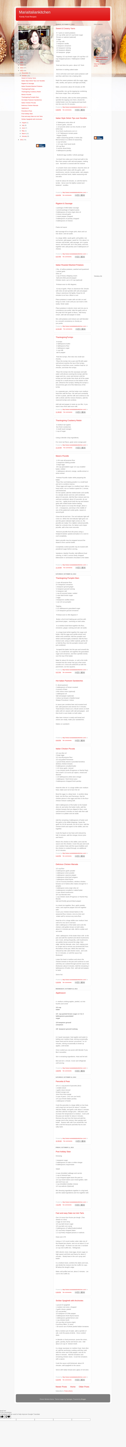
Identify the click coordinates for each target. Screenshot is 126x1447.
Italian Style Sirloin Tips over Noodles (71, 118)
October (24, 75)
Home (72, 1387)
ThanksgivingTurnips (64, 337)
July (23, 125)
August (24, 122)
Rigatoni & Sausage (64, 203)
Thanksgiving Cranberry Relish (69, 420)
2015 (22, 65)
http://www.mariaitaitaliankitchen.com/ (102, 59)
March (24, 133)
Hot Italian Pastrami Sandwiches (69, 681)
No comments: (67, 110)
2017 (22, 59)
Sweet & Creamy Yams (65, 28)
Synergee (69, 1399)
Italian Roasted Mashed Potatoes (70, 265)
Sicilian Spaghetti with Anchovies (69, 1301)
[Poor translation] (7, 1416)
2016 (22, 62)
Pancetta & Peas (63, 1081)
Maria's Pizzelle (62, 456)
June (23, 128)
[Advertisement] (102, 101)
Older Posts (84, 1387)
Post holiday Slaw (63, 1152)
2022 (22, 57)
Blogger (83, 1399)
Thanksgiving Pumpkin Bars (67, 578)
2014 (22, 68)
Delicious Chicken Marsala (67, 864)
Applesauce (61, 993)
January (24, 136)
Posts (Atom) (68, 1391)
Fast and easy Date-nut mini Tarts (70, 1213)
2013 (22, 70)
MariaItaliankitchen (34, 12)
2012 (22, 139)
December (25, 73)
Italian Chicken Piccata (65, 749)
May (23, 131)
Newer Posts (61, 1387)
